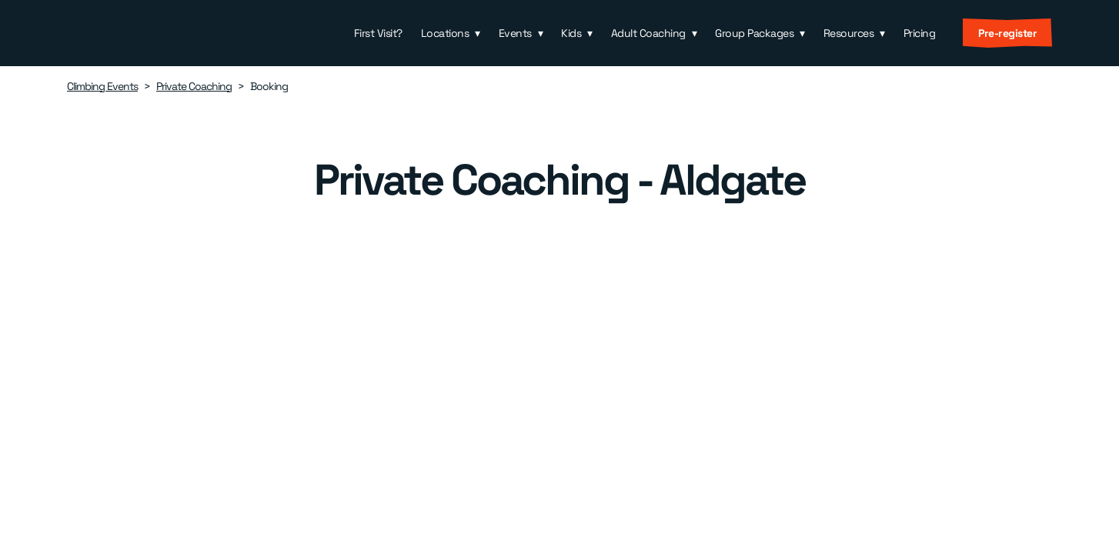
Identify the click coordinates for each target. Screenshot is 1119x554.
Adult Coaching (648, 33)
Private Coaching (194, 86)
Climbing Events (102, 86)
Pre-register (1007, 33)
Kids (571, 33)
